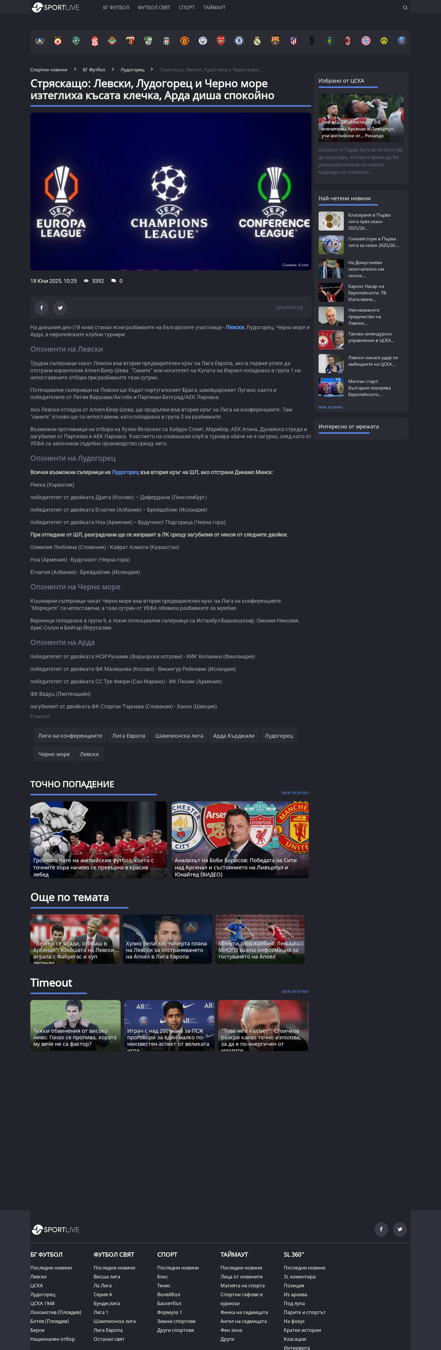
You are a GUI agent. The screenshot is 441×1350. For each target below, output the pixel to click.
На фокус (294, 1321)
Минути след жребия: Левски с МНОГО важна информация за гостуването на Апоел (259, 950)
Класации (295, 1339)
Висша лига (107, 1276)
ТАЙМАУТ (234, 1254)
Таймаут (215, 7)
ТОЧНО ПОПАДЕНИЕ (72, 784)
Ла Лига (103, 1285)
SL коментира (300, 1276)
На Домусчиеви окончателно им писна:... (366, 268)
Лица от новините (241, 1276)
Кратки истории (302, 1330)
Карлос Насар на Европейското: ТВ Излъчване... (367, 292)
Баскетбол (169, 1303)
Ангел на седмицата (243, 1321)
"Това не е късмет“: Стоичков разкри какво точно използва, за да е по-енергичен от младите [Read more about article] (261, 1040)
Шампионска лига (179, 735)
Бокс (162, 1276)
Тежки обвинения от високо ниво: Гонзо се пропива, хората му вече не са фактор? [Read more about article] (74, 1037)
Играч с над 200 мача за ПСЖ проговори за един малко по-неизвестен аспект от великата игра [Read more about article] (168, 1040)
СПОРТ (167, 1254)
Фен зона (231, 1330)
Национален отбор (52, 1339)
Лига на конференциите (70, 735)
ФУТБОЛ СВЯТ (114, 1254)
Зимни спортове (176, 1321)
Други (227, 1339)
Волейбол (168, 1294)
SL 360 (294, 1253)
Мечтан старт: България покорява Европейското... (369, 387)
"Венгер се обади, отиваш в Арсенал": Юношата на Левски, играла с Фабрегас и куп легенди (74, 953)
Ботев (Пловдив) (49, 1321)
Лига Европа (128, 735)
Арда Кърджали (234, 735)
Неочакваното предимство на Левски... (364, 316)
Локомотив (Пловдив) (55, 1312)
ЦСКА (36, 1285)
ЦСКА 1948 (42, 1303)
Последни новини (51, 1267)
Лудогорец (125, 472)
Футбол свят (154, 7)
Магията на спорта (242, 1285)
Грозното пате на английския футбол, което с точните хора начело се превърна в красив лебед (93, 867)
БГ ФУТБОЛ (116, 7)
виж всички (331, 407)
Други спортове (175, 1330)
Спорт (187, 7)
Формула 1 (169, 1312)
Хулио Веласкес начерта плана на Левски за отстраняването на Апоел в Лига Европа (166, 950)
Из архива (295, 1294)
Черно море (54, 754)
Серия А (103, 1294)
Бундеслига (107, 1303)
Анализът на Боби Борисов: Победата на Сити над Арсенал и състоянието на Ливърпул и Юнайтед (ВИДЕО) (236, 867)
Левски (235, 327)
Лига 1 (101, 1312)
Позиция (294, 1285)
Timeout (51, 982)
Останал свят (109, 1339)
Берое (37, 1330)
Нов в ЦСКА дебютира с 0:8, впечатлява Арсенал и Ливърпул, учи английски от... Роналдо (358, 128)
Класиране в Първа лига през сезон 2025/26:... (369, 221)
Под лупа (294, 1303)
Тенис (164, 1285)
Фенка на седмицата (244, 1312)
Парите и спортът (305, 1312)
